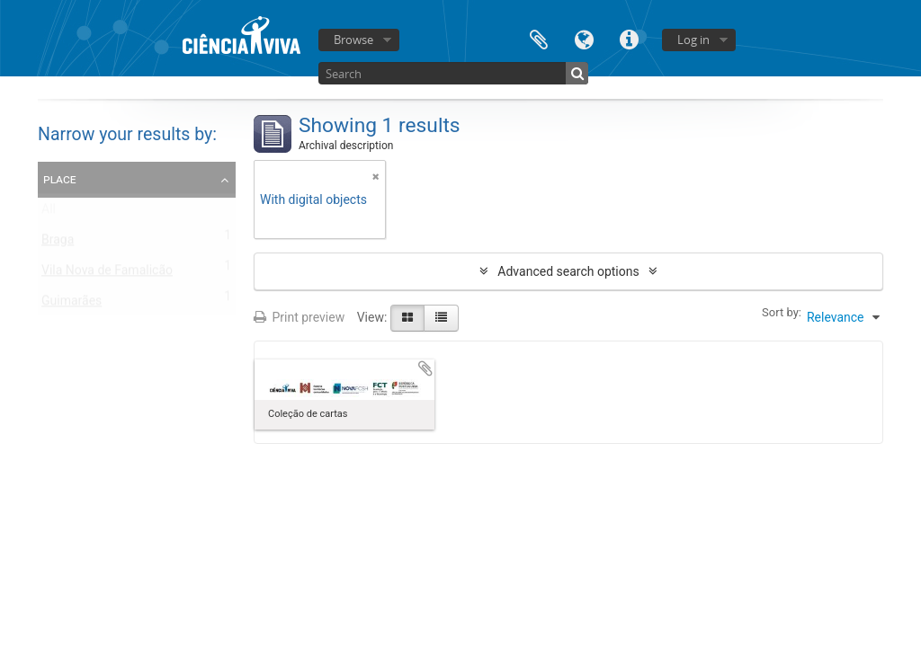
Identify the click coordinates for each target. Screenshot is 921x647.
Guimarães (71, 304)
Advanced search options (568, 271)
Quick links (628, 38)
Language (583, 38)
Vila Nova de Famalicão (107, 274)
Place (59, 179)
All (48, 213)
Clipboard (538, 38)
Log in (693, 39)
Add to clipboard (425, 368)
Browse (353, 39)
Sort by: (781, 312)
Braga (57, 243)
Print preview (299, 317)
